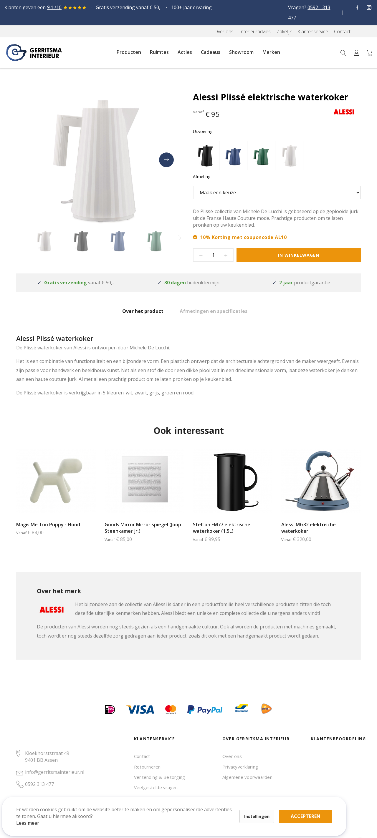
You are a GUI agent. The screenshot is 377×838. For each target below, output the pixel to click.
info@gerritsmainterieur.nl (54, 772)
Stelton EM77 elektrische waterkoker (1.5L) (221, 536)
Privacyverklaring (240, 767)
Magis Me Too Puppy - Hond (48, 533)
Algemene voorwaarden (247, 777)
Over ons (232, 756)
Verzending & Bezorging (159, 777)
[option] (206, 155)
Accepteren (204, 805)
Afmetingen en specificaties (223, 316)
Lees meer (35, 815)
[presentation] (166, 159)
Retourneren (147, 767)
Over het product (137, 316)
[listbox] (277, 156)
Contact (142, 756)
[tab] (137, 315)
